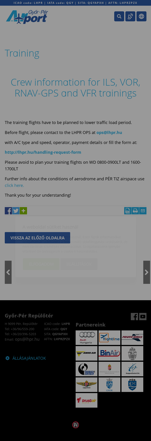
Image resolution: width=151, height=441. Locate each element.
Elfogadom (41, 237)
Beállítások (79, 237)
